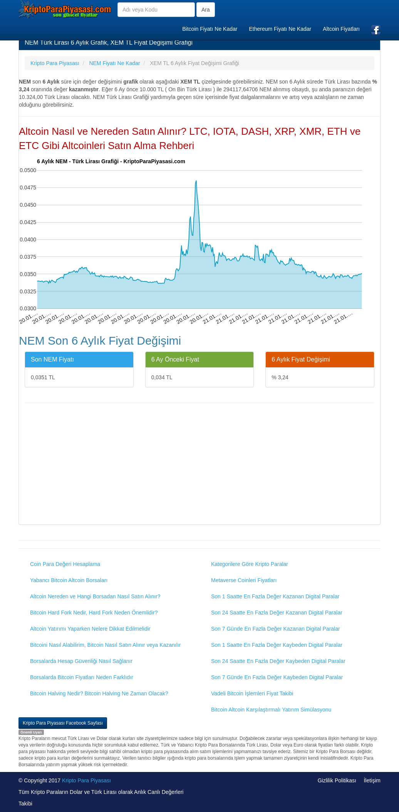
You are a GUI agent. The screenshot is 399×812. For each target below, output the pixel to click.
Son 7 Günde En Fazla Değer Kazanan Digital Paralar (275, 629)
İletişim (372, 780)
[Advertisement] (199, 465)
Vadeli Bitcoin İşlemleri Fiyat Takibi (252, 693)
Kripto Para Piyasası (86, 780)
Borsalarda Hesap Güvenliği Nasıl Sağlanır (81, 661)
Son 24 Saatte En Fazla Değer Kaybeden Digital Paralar (278, 661)
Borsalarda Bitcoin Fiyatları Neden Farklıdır (81, 677)
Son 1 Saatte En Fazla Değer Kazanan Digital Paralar (275, 596)
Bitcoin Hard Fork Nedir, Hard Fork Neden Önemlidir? (94, 612)
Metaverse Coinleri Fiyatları (244, 580)
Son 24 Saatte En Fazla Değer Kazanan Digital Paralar (276, 612)
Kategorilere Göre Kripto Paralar (249, 564)
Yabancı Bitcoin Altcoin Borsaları (68, 580)
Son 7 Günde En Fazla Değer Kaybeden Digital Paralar (277, 677)
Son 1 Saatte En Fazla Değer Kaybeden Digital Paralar (276, 645)
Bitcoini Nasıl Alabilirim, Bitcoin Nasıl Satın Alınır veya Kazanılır (105, 645)
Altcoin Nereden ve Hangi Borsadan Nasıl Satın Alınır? (95, 596)
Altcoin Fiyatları (341, 29)
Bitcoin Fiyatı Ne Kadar (209, 29)
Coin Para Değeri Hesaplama (65, 564)
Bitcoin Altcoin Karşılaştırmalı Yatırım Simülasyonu (271, 710)
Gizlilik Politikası (337, 780)
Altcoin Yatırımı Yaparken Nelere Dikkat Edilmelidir (90, 629)
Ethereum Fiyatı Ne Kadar (280, 29)
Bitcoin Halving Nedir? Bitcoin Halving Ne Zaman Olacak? (99, 693)
